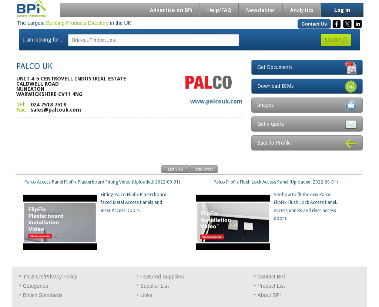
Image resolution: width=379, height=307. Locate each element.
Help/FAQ (219, 10)
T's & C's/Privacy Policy (50, 277)
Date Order (203, 169)
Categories (35, 286)
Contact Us (314, 24)
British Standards (43, 295)
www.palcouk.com (216, 101)
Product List (271, 286)
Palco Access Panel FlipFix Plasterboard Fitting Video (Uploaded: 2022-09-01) (99, 197)
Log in (342, 10)
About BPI (269, 295)
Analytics (301, 10)
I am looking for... (43, 40)
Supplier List (154, 286)
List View (175, 169)
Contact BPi (271, 277)
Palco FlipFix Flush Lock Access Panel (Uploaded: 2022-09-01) (268, 201)
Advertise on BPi (171, 10)
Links (146, 295)
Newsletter (260, 10)
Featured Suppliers (162, 277)
